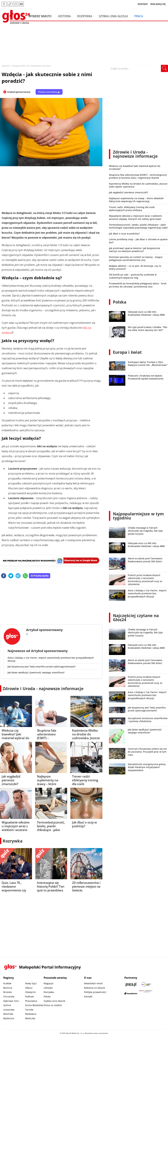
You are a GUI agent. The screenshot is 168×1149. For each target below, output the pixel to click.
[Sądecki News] (146, 984)
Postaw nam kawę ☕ (49, 91)
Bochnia (7, 987)
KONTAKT (143, 4)
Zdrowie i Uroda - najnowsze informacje (43, 688)
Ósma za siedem (53, 1005)
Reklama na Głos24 (94, 987)
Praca (138, 16)
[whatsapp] (25, 576)
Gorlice (7, 1005)
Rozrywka (84, 16)
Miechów (8, 1013)
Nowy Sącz (31, 983)
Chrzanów (8, 996)
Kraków (7, 983)
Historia (64, 16)
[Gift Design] (146, 993)
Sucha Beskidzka (34, 1005)
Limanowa (8, 1009)
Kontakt (88, 996)
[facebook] (3, 576)
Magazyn (48, 983)
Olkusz (28, 987)
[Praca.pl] (130, 984)
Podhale (29, 996)
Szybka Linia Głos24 (113, 16)
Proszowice (31, 1000)
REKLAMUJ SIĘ (158, 4)
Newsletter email (93, 983)
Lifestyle (48, 987)
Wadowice (30, 1013)
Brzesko (7, 992)
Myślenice (8, 1018)
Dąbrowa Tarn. (11, 1000)
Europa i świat (127, 352)
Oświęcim (30, 992)
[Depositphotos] (130, 993)
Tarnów (29, 1009)
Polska (119, 302)
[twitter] (10, 576)
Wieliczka (30, 1018)
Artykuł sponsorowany (18, 91)
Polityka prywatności (95, 992)
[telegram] (18, 576)
